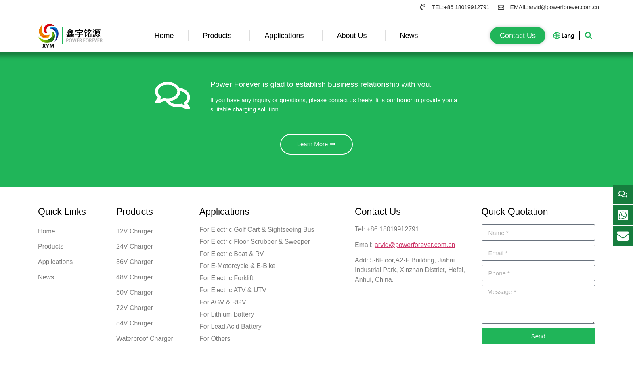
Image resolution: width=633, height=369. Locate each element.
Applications (286, 35)
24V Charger (134, 249)
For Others (214, 341)
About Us (354, 35)
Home (164, 35)
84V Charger (134, 326)
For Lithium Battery (226, 317)
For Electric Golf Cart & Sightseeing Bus (256, 232)
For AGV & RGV (222, 305)
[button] (588, 35)
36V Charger (134, 265)
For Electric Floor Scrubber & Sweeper (254, 244)
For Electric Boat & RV (231, 257)
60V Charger (134, 295)
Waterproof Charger (144, 341)
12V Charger (134, 234)
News (411, 35)
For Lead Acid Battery (230, 329)
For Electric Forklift (226, 281)
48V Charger (134, 280)
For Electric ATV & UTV (232, 293)
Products (219, 35)
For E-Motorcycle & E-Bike (237, 269)
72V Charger (134, 311)
